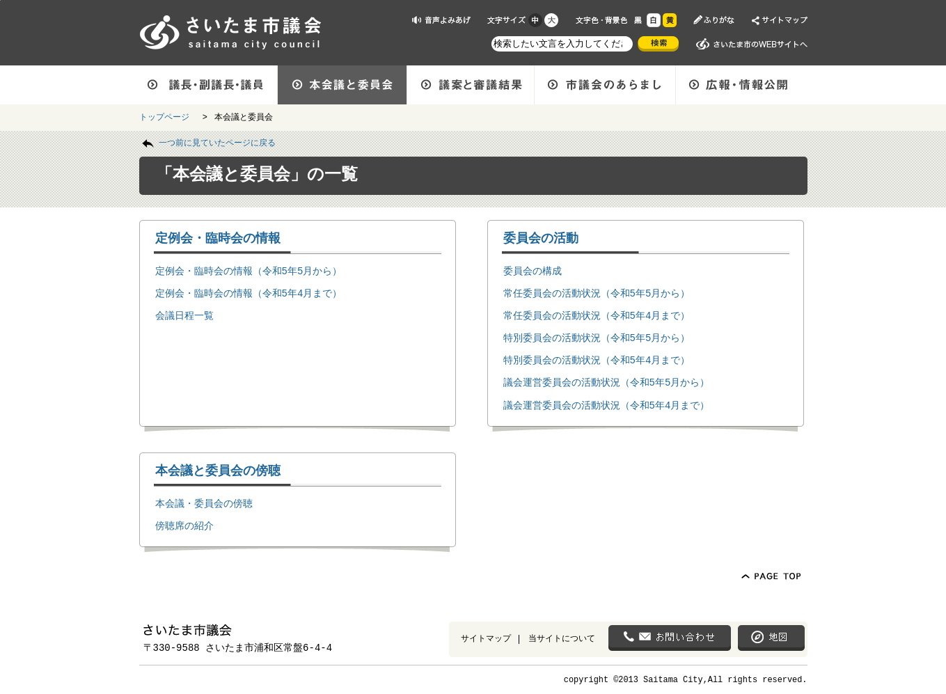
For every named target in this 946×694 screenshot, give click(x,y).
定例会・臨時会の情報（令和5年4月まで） (248, 292)
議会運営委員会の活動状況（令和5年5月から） (606, 381)
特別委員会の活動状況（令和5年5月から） (597, 337)
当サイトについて (561, 637)
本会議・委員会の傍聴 (204, 503)
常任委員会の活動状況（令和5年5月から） (597, 292)
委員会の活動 (540, 237)
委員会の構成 (532, 270)
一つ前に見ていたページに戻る (217, 142)
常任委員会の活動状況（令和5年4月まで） (597, 315)
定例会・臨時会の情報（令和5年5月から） (248, 270)
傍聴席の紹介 (184, 525)
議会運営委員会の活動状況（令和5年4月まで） (606, 404)
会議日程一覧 (184, 315)
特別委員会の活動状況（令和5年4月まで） (597, 359)
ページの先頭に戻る (0, 0)
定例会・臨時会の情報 (218, 237)
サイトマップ (486, 637)
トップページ (166, 116)
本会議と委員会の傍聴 (218, 470)
